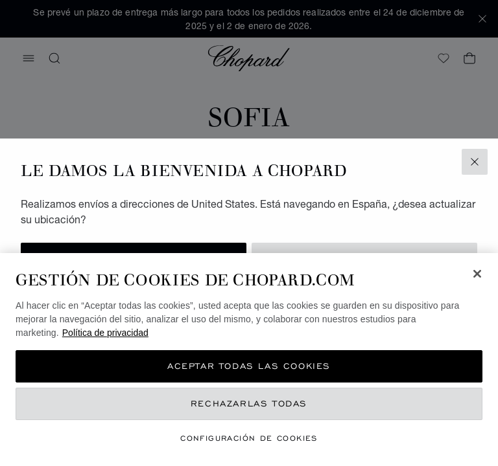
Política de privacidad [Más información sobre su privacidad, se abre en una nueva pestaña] (105, 332)
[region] (249, 359)
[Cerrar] (477, 274)
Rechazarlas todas (249, 403)
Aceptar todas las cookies (249, 366)
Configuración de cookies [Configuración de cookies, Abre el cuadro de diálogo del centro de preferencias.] (249, 438)
